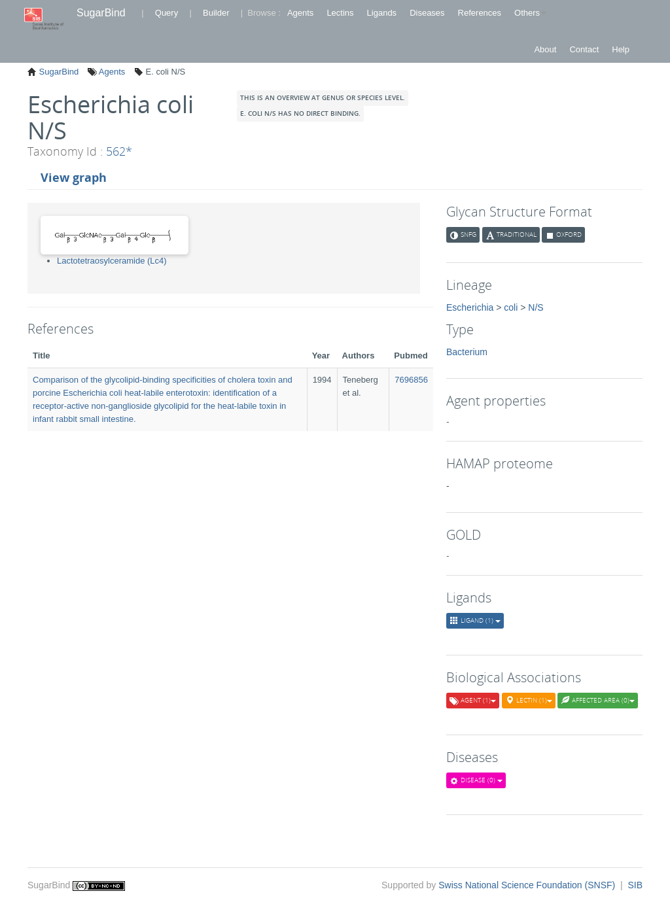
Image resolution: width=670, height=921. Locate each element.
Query (166, 13)
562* (119, 151)
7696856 (411, 380)
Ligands (382, 13)
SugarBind (101, 12)
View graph (74, 177)
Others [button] (530, 13)
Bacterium (466, 352)
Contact (584, 49)
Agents (300, 13)
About (545, 49)
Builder (216, 13)
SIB (635, 885)
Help (620, 49)
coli (511, 307)
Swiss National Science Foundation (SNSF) (528, 885)
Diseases (427, 13)
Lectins (339, 13)
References (479, 13)
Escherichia (469, 307)
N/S (535, 307)
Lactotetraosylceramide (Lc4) (112, 261)
